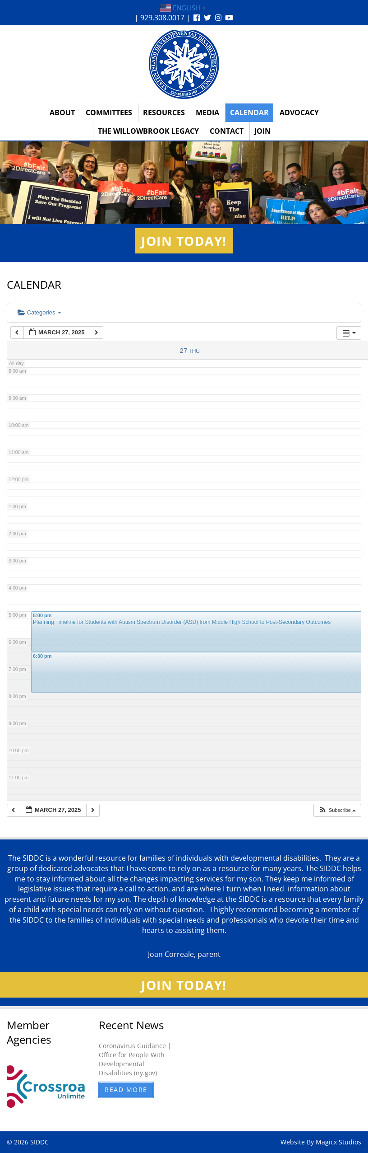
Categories (39, 312)
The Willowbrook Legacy (148, 131)
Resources (164, 112)
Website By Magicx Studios (321, 1142)
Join (262, 131)
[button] (337, 810)
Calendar (249, 112)
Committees (109, 112)
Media (207, 112)
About (62, 112)
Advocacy (299, 112)
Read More (126, 1089)
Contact (227, 131)
